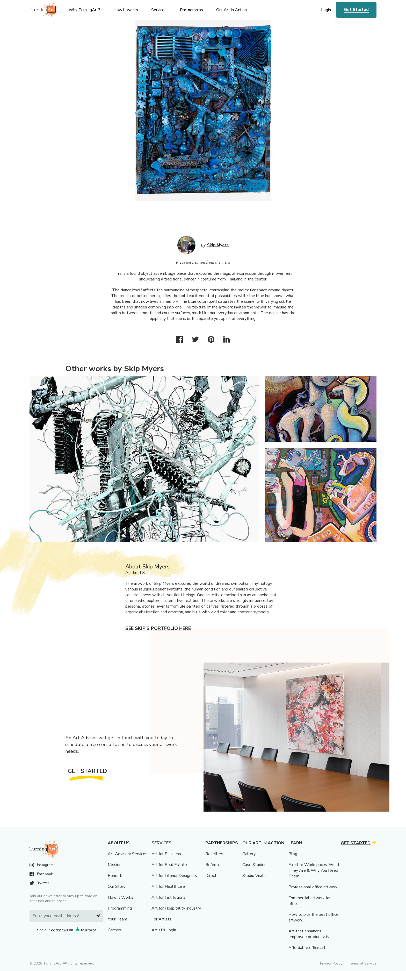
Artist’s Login (163, 930)
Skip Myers (218, 245)
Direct (210, 875)
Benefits (116, 875)
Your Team (117, 919)
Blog (292, 854)
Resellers (214, 854)
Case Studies (254, 865)
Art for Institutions (168, 897)
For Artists (161, 919)
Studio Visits (254, 875)
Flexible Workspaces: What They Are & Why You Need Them (313, 870)
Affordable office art (306, 948)
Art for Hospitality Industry (176, 908)
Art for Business (166, 854)
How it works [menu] (125, 10)
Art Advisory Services (127, 854)
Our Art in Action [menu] (231, 10)
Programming (120, 908)
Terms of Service (362, 963)
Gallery (249, 854)
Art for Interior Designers (174, 875)
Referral (212, 865)
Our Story (116, 886)
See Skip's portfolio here (158, 628)
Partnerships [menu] (191, 10)
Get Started (356, 9)
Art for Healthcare (168, 886)
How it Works (120, 897)
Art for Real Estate (169, 865)
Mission (114, 865)
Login (326, 10)
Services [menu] (158, 10)
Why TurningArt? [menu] (84, 10)
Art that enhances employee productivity (308, 934)
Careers (115, 930)
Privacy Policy (331, 963)
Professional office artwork (313, 887)
